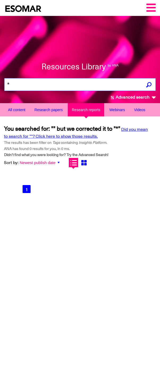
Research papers (48, 110)
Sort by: (11, 162)
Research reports (86, 110)
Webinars (117, 110)
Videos (139, 110)
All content (16, 110)
